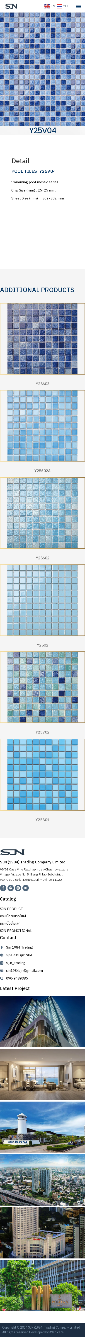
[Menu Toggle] (78, 6)
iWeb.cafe (56, 1332)
